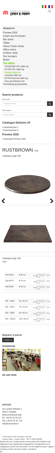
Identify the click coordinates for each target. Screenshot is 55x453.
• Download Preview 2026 (14, 139)
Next (51, 200)
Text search (6, 110)
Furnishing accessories (15, 84)
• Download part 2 (10, 130)
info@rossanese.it (10, 423)
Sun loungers (10, 56)
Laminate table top (13, 75)
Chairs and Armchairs (14, 36)
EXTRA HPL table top (14, 69)
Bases (6, 59)
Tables (6, 43)
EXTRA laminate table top (16, 78)
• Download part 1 (10, 127)
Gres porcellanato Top (15, 81)
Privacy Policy (7, 439)
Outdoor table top (12, 72)
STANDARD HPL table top (17, 66)
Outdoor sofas (10, 53)
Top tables (9, 63)
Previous (4, 200)
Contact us (8, 340)
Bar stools (8, 39)
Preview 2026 (10, 32)
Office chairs (9, 49)
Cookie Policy (19, 439)
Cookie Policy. (42, 449)
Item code (6, 99)
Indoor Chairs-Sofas (13, 46)
